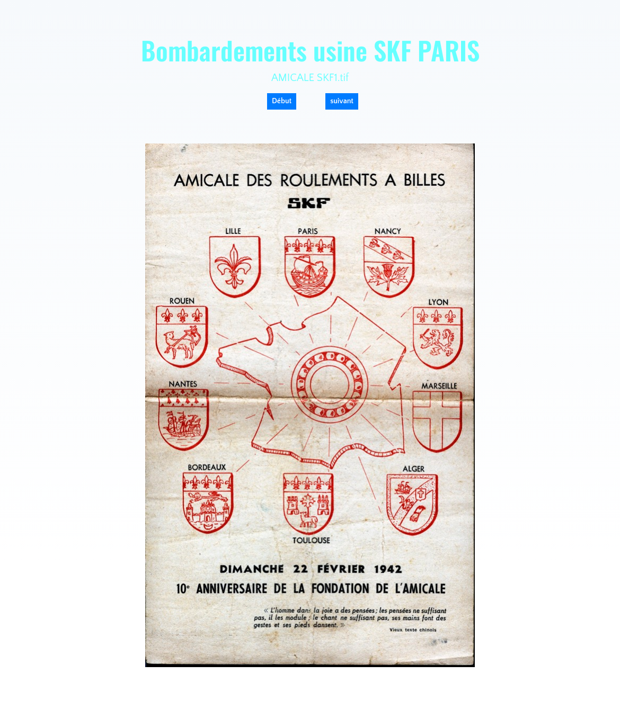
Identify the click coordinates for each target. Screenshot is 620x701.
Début (281, 101)
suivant (341, 101)
